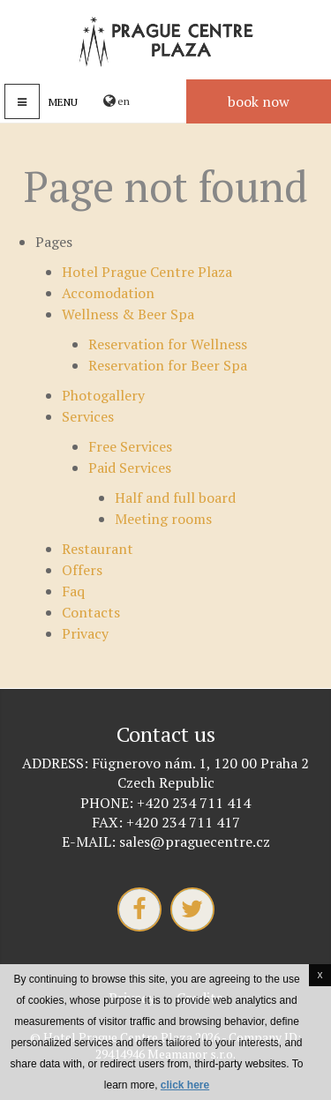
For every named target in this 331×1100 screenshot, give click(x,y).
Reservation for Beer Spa (167, 365)
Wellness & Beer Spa (128, 314)
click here (185, 1085)
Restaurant (97, 548)
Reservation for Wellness (167, 344)
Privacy (85, 633)
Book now (259, 101)
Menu (63, 102)
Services (88, 416)
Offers (82, 570)
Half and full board (175, 497)
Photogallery (103, 395)
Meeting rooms (163, 518)
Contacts (91, 612)
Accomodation (108, 293)
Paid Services (129, 467)
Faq (73, 591)
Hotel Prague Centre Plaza (147, 271)
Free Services (130, 446)
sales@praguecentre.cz (194, 841)
